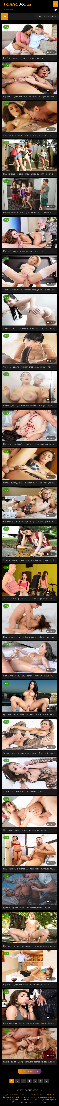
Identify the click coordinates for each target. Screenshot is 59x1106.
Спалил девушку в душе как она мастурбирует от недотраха (29, 405)
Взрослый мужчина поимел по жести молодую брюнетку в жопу (29, 96)
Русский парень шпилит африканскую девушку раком (28, 907)
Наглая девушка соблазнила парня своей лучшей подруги (29, 868)
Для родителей (11, 1094)
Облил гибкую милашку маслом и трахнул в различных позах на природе (29, 675)
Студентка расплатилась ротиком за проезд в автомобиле (29, 560)
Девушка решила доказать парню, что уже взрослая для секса (29, 328)
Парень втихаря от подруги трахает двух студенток (27, 212)
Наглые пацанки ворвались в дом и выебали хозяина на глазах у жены (29, 173)
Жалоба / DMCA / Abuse (32, 1094)
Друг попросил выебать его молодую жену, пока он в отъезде (29, 135)
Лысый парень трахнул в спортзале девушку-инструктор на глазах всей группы (29, 598)
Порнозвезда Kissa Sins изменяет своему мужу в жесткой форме (29, 444)
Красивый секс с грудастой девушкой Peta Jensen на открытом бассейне (29, 714)
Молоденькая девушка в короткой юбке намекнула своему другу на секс (29, 482)
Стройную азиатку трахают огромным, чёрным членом (28, 366)
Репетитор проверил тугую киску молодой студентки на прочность (29, 521)
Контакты (49, 1094)
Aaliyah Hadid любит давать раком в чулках (23, 791)
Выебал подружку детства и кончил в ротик (23, 58)
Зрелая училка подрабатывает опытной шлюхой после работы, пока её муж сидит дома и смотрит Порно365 (29, 753)
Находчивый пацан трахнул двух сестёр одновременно (29, 1061)
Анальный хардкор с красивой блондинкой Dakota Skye (29, 289)
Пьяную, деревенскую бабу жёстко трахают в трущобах (29, 946)
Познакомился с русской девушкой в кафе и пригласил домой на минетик (29, 637)
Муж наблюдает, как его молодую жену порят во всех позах (29, 251)
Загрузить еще (29, 1071)
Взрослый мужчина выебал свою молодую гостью (26, 984)
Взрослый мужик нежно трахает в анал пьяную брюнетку (29, 1023)
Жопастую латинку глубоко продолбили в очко (25, 830)
